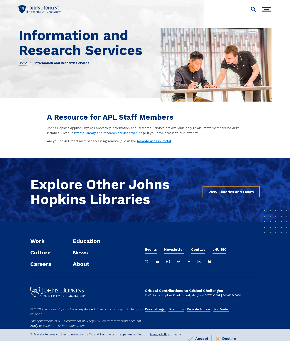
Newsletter (174, 249)
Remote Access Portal (154, 141)
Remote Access (198, 309)
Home (22, 63)
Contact (198, 249)
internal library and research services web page (110, 133)
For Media (221, 309)
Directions (176, 309)
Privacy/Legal (155, 309)
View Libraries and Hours (231, 192)
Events (151, 249)
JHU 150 (219, 249)
